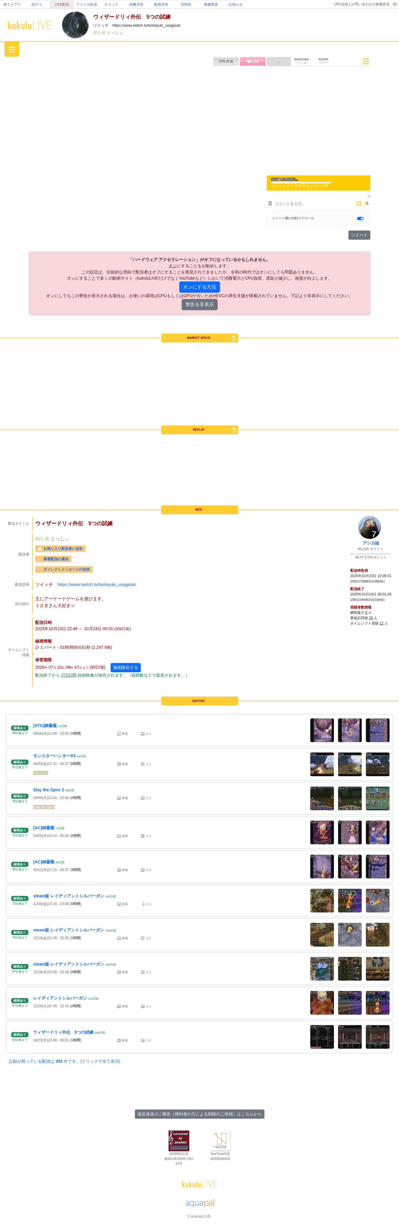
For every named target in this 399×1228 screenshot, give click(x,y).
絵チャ (37, 4)
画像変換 (211, 4)
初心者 (100, 32)
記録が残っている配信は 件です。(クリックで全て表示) (64, 1061)
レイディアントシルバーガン (60, 998)
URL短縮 (341, 4)
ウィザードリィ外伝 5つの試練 (63, 1032)
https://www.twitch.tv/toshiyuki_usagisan (96, 584)
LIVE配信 (61, 4)
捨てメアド (12, 4)
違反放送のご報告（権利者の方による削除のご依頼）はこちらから (200, 1114)
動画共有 (161, 4)
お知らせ (236, 4)
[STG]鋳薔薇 (45, 725)
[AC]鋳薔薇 (43, 827)
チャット (111, 4)
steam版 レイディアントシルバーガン (68, 896)
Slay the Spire (44, 807)
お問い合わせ (361, 4)
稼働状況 (382, 4)
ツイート (359, 235)
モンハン (40, 773)
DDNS (186, 4)
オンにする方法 (199, 286)
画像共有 (136, 4)
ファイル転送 (86, 4)
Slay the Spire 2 (48, 789)
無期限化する (125, 667)
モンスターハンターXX (54, 755)
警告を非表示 (199, 304)
